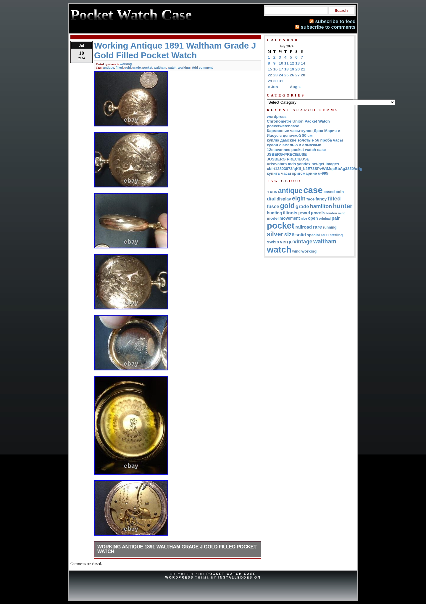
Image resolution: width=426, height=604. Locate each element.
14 (303, 63)
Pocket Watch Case (231, 574)
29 (270, 81)
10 (281, 63)
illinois (290, 212)
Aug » (295, 87)
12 (292, 63)
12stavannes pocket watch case (296, 149)
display (284, 199)
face (310, 199)
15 (270, 69)
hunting (274, 213)
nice (304, 218)
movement (290, 218)
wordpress (277, 116)
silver (275, 234)
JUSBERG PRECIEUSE (288, 159)
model (273, 218)
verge (286, 241)
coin (340, 191)
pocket (147, 67)
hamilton (321, 206)
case (312, 190)
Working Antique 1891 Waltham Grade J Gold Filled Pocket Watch (176, 549)
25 (286, 75)
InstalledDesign (239, 577)
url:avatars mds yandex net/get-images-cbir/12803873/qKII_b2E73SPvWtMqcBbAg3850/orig (314, 166)
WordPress (179, 577)
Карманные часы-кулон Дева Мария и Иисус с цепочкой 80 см (303, 133)
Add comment (202, 67)
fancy (321, 199)
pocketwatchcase (283, 126)
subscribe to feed (335, 21)
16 (275, 69)
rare (317, 227)
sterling (336, 235)
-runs (272, 191)
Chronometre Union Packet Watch (298, 121)
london (331, 213)
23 (275, 75)
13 (297, 63)
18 (286, 69)
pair (336, 218)
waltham (160, 67)
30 (275, 81)
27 (297, 75)
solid (301, 234)
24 (281, 75)
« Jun (273, 87)
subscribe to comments (328, 27)
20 (297, 69)
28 (303, 75)
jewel (304, 212)
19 (292, 69)
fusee (273, 206)
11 (286, 63)
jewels (318, 212)
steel (325, 235)
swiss (273, 241)
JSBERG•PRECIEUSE (287, 154)
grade (136, 67)
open (313, 218)
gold (127, 67)
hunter (342, 206)
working (126, 64)
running (329, 227)
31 (281, 81)
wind (296, 251)
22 (270, 75)
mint (341, 213)
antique (108, 67)
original (324, 218)
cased (329, 191)
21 (303, 69)
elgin (299, 198)
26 (292, 75)
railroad (303, 226)
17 (281, 69)
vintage (302, 242)
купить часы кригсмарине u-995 (297, 173)
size (289, 234)
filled (119, 67)
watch (172, 67)
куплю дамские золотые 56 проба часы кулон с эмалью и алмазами (305, 142)
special (313, 235)
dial (271, 199)
